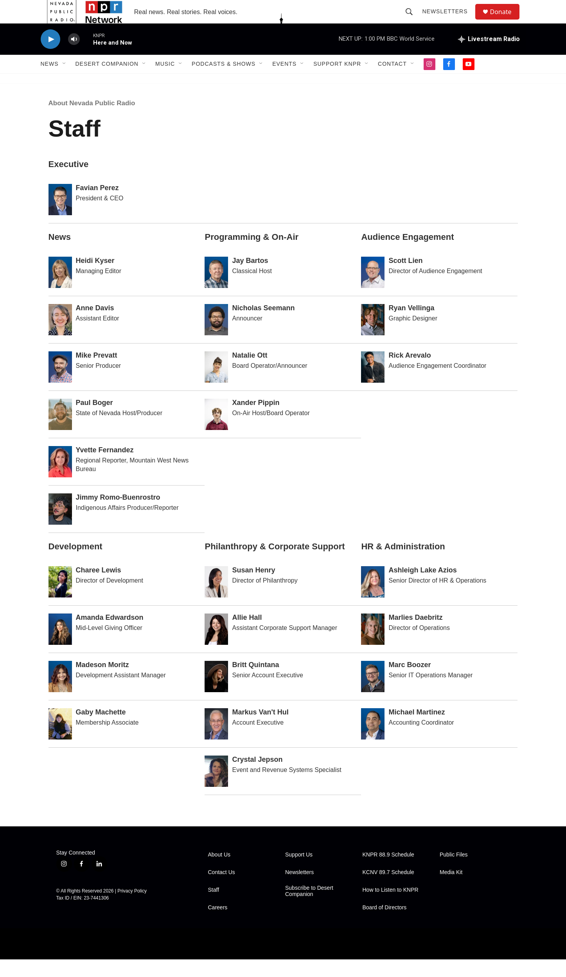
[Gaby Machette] (60, 741)
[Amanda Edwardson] (60, 646)
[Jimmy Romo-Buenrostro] (60, 526)
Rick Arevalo (409, 373)
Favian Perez (97, 205)
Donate (506, 20)
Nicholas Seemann (263, 325)
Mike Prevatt (96, 373)
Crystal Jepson (257, 777)
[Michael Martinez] (373, 741)
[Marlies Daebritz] (373, 646)
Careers (218, 925)
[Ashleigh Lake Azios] (373, 599)
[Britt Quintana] (216, 694)
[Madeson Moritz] (60, 694)
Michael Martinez (416, 730)
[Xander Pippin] (216, 432)
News (50, 81)
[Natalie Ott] (216, 384)
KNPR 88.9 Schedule (388, 872)
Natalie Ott (249, 373)
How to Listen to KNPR (391, 907)
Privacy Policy (132, 908)
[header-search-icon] (413, 20)
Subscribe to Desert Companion (309, 909)
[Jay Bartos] (216, 290)
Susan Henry (253, 588)
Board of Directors (385, 925)
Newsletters (448, 20)
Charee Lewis (98, 588)
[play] (50, 56)
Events (284, 81)
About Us (219, 872)
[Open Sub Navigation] (64, 81)
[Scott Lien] (373, 290)
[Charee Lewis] (60, 599)
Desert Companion (106, 81)
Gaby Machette (101, 730)
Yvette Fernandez (105, 467)
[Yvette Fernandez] (60, 479)
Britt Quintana (255, 682)
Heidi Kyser (95, 278)
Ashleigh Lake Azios (422, 588)
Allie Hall (247, 635)
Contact (392, 81)
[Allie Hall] (216, 646)
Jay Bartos (250, 278)
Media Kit (451, 890)
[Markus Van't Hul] (216, 741)
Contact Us (221, 890)
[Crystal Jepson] (216, 788)
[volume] (74, 57)
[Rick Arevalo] (373, 384)
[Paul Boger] (60, 432)
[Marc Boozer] (373, 694)
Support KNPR (337, 81)
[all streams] (489, 56)
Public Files (454, 872)
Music (165, 81)
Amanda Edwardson (110, 635)
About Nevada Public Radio (92, 120)
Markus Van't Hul (260, 730)
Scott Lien (405, 278)
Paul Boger (94, 420)
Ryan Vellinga (411, 325)
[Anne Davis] (60, 337)
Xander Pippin (255, 420)
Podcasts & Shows (223, 81)
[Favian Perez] (60, 217)
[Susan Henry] (216, 599)
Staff (213, 907)
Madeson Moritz (102, 682)
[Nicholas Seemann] (216, 337)
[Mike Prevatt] (60, 384)
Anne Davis (95, 325)
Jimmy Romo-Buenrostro (118, 515)
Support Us (299, 872)
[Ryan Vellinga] (373, 337)
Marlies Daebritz (415, 635)
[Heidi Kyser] (60, 290)
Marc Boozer (409, 682)
